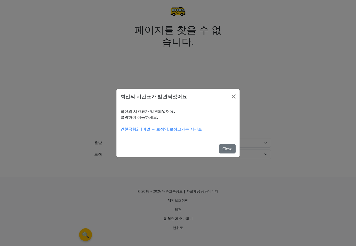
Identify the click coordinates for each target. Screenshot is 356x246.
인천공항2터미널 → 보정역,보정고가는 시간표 (161, 129)
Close (227, 148)
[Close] (234, 96)
